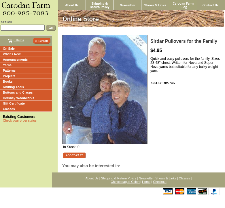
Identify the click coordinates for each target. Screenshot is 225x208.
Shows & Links (165, 178)
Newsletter (146, 178)
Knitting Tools (13, 87)
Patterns (9, 70)
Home (146, 181)
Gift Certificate (14, 103)
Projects (9, 76)
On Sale (9, 48)
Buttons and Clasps (18, 92)
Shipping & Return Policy (118, 178)
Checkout (159, 181)
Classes (9, 109)
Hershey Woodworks (18, 98)
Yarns (7, 65)
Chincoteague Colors (125, 181)
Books (8, 81)
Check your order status (20, 120)
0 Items (19, 40)
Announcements (15, 59)
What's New (11, 54)
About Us (92, 178)
